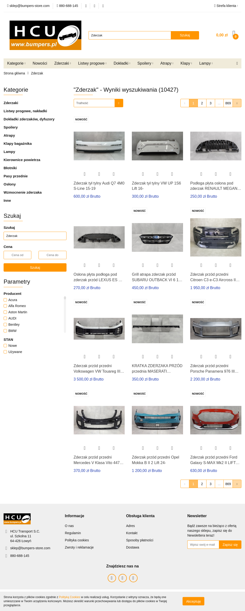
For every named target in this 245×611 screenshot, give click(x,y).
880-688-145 (19, 556)
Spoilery (145, 63)
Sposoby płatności (139, 540)
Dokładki (122, 63)
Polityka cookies (77, 540)
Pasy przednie (16, 176)
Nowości (40, 63)
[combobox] (98, 103)
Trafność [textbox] (82, 103)
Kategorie (16, 63)
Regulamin (73, 533)
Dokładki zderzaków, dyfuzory (29, 119)
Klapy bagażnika (18, 143)
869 (228, 103)
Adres (130, 526)
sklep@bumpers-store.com (30, 548)
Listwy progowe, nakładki (25, 111)
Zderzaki (62, 63)
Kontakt (131, 533)
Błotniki (10, 168)
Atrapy (166, 63)
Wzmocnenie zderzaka (23, 192)
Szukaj (35, 267)
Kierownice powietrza (22, 160)
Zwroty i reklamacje (79, 547)
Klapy (186, 63)
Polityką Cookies (69, 597)
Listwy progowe (92, 63)
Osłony (10, 184)
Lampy (206, 63)
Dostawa (132, 547)
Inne (7, 200)
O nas (69, 526)
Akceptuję (193, 601)
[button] (74, 516)
